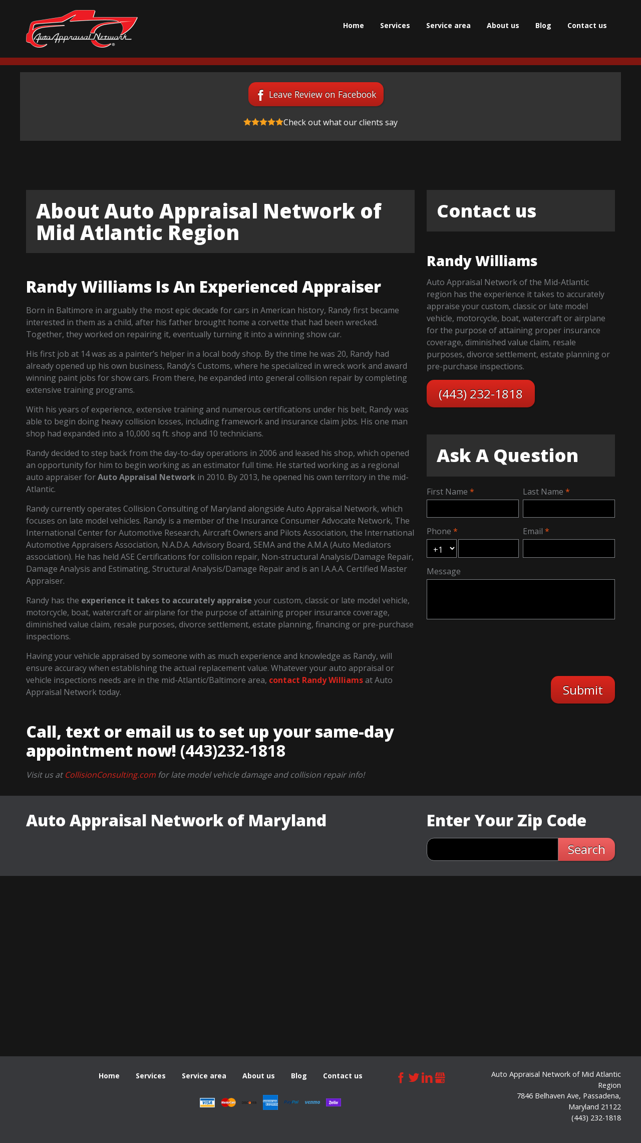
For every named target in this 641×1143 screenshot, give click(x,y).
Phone (439, 531)
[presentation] (505, 646)
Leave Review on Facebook (323, 94)
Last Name (543, 491)
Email (533, 531)
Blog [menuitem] (543, 25)
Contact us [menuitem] (587, 25)
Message (444, 571)
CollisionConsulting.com (110, 774)
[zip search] (492, 849)
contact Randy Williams (316, 679)
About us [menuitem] (503, 25)
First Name (447, 491)
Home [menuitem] (353, 25)
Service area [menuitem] (448, 25)
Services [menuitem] (395, 25)
